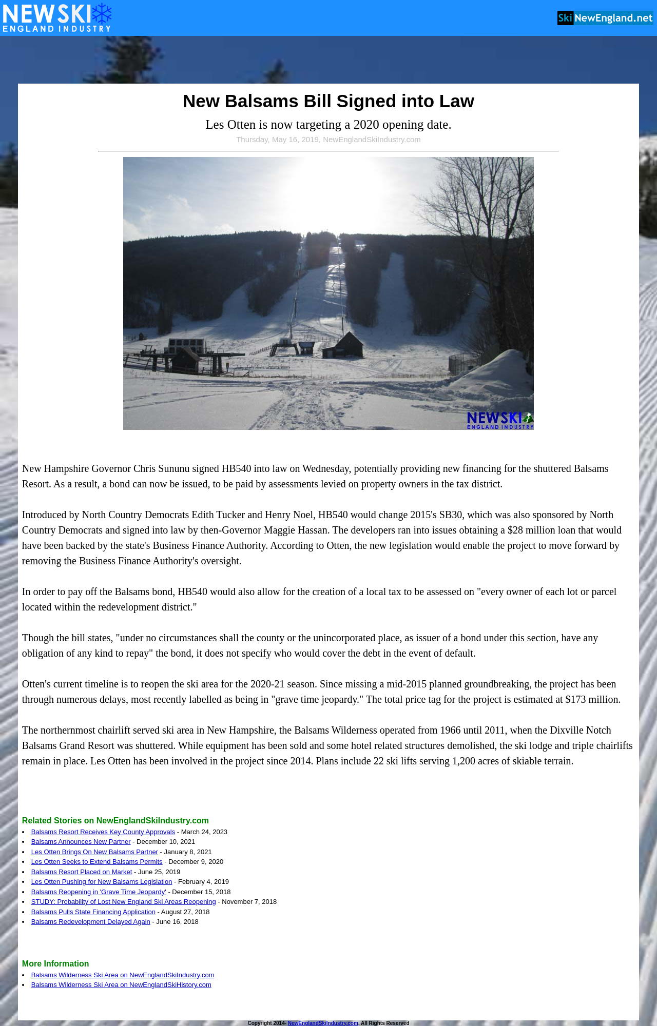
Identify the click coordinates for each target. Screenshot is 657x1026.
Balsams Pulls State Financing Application (93, 912)
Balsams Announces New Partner (81, 841)
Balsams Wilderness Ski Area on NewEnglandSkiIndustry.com (123, 975)
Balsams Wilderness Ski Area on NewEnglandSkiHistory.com (121, 985)
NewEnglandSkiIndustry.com (323, 1023)
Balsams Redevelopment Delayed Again (90, 921)
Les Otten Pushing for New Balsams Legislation (101, 881)
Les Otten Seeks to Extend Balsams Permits (97, 861)
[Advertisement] (328, 60)
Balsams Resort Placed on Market (81, 872)
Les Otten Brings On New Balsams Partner (94, 852)
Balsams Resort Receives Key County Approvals (103, 832)
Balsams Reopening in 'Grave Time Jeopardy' (98, 892)
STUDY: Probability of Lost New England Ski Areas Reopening (123, 901)
